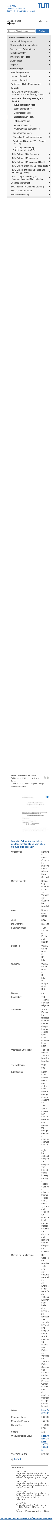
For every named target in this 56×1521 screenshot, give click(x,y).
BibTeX (16, 1459)
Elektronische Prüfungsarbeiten (24, 45)
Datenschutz (19, 1518)
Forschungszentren (20, 72)
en (47, 21)
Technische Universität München (21, 11)
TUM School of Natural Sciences (30, 166)
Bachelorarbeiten (23, 109)
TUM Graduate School (21, 190)
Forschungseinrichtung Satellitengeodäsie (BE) (25, 148)
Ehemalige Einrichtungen (27, 137)
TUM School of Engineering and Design (27, 99)
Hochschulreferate (19, 80)
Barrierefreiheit (33, 1518)
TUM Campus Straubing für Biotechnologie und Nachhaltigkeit (27, 177)
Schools (15, 88)
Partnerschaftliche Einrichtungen (26, 84)
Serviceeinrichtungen (20, 183)
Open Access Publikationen (22, 49)
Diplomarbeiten (22, 113)
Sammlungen (16, 61)
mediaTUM (11, 6)
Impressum (46, 1518)
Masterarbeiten (22, 125)
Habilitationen (22, 121)
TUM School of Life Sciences (25, 154)
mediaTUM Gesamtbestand (22, 37)
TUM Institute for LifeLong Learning (27, 186)
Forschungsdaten (18, 53)
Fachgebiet (40, 1485)
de (40, 21)
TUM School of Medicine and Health (28, 162)
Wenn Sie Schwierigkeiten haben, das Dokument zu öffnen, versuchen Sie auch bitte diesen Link (28, 844)
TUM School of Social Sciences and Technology (28, 171)
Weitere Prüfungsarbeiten (27, 129)
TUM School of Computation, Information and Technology (28, 93)
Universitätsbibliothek (16, 8)
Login (11, 23)
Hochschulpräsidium (20, 76)
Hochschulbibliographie (21, 41)
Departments (22, 133)
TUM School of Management (25, 158)
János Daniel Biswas (19, 787)
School (13, 781)
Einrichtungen (17, 68)
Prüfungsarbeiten (24, 105)
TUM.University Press (20, 57)
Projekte (14, 64)
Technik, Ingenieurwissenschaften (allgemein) (36, 1497)
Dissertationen (24, 117)
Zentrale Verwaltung (20, 194)
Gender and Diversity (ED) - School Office (29, 142)
